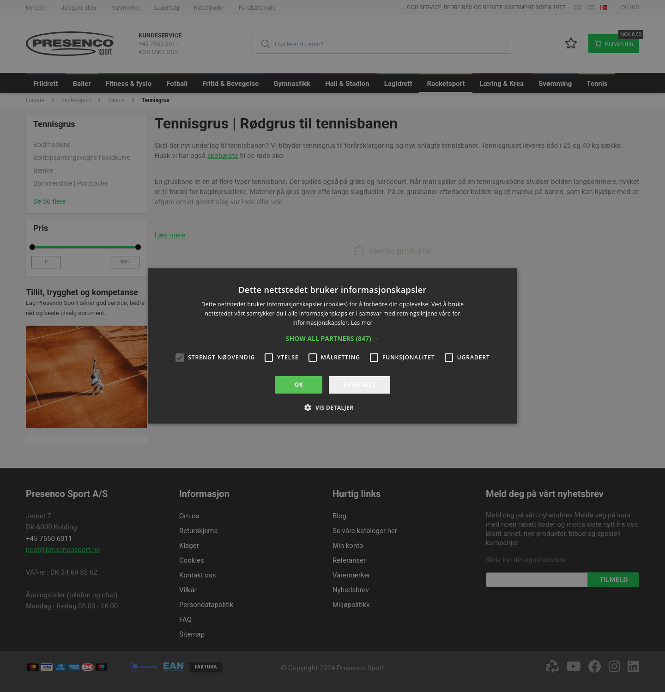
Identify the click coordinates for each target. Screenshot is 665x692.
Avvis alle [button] (359, 384)
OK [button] (299, 384)
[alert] (332, 346)
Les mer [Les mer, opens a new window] (362, 323)
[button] (333, 338)
